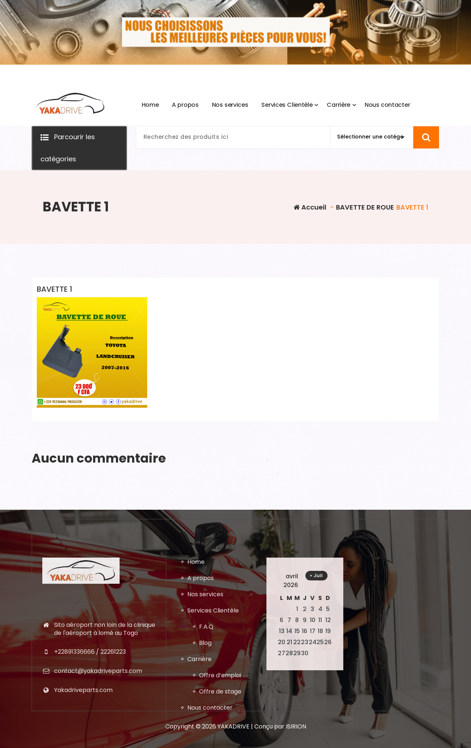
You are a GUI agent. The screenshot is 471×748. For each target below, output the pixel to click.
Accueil (310, 207)
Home (196, 677)
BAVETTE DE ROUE (365, 207)
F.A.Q (206, 741)
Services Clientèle (213, 725)
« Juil (316, 690)
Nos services (205, 709)
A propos (200, 693)
